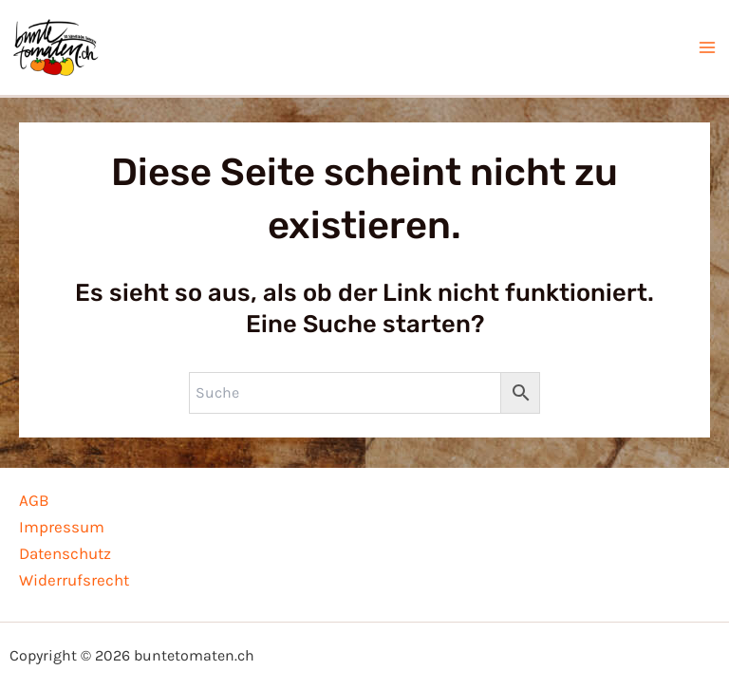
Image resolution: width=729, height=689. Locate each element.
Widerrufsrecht (74, 579)
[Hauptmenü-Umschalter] (708, 50)
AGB (34, 500)
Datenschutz (65, 553)
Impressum (61, 526)
